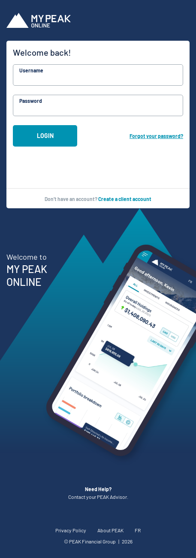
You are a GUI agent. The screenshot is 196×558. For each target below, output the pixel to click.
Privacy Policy (70, 530)
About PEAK (110, 530)
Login (45, 135)
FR (138, 530)
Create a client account (124, 199)
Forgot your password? (156, 136)
